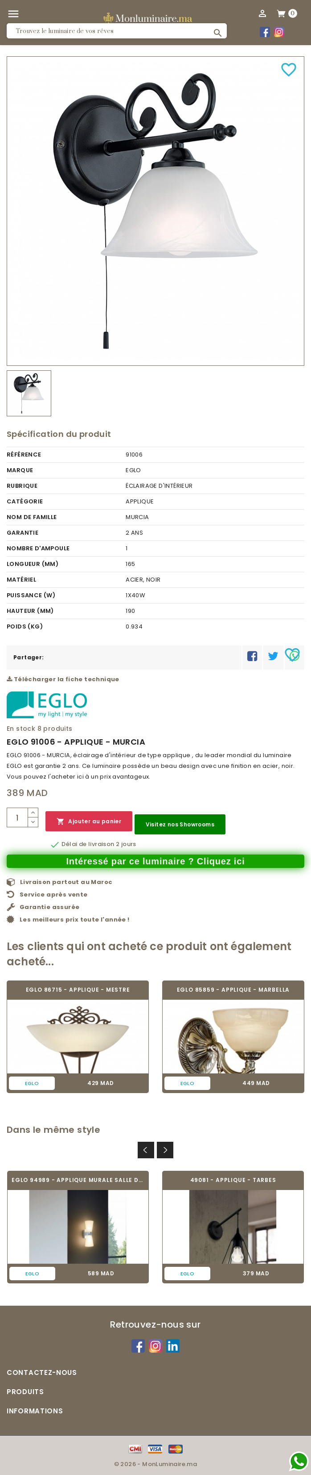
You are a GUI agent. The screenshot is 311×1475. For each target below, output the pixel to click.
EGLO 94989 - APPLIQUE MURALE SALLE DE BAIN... (78, 1180)
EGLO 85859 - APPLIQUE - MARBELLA (233, 989)
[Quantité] (17, 817)
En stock (21, 728)
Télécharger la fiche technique (63, 679)
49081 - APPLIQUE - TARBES (233, 1180)
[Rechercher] (117, 30)
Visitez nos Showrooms (180, 824)
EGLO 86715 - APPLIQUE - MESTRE (78, 989)
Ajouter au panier (89, 821)
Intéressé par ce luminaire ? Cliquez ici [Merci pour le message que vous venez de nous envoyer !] (155, 861)
